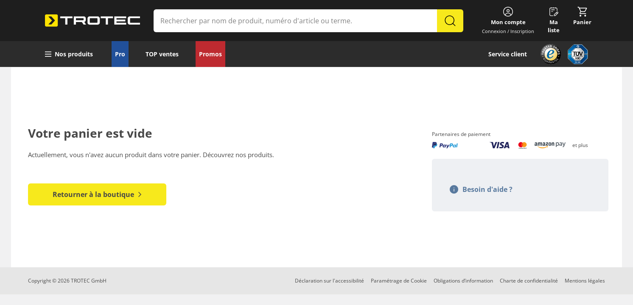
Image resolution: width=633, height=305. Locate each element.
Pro (120, 54)
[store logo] (92, 20)
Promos (210, 54)
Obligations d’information (463, 280)
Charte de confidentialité (529, 280)
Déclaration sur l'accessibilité (329, 280)
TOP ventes (162, 54)
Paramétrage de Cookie (399, 280)
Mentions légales (585, 280)
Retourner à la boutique (97, 194)
